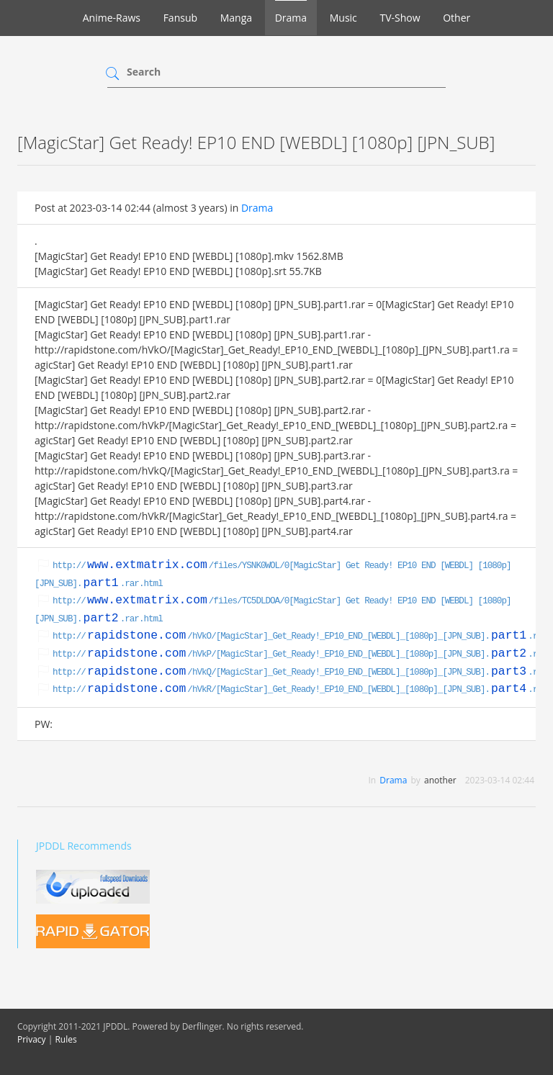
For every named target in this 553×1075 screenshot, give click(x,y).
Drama (291, 17)
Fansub (180, 17)
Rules (65, 1039)
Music (343, 17)
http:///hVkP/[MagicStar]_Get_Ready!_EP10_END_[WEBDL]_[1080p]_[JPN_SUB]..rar (300, 654)
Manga (236, 17)
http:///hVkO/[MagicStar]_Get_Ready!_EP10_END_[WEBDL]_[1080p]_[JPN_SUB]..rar (300, 636)
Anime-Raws (111, 17)
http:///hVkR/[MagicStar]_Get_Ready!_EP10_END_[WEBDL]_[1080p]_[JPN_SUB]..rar (300, 690)
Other (456, 17)
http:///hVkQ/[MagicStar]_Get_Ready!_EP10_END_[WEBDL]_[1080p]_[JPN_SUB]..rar (300, 672)
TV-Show (399, 17)
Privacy (31, 1039)
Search (144, 71)
